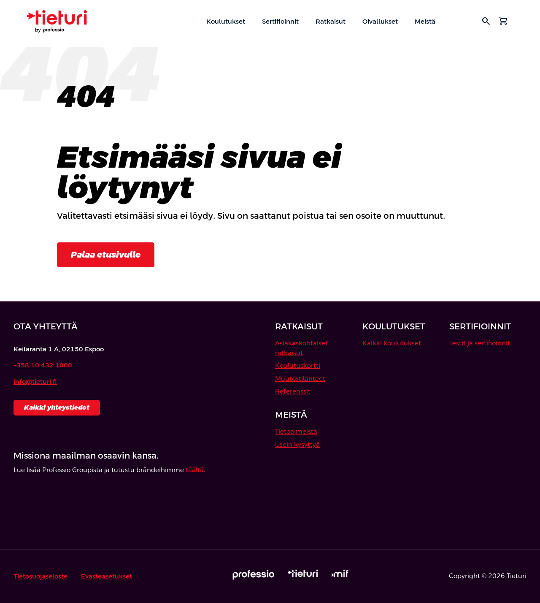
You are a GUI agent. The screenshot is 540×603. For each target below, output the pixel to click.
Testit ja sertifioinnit (479, 343)
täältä (195, 469)
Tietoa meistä (296, 431)
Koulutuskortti (297, 365)
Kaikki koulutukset (391, 343)
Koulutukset (225, 21)
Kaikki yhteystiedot (56, 407)
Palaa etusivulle (105, 255)
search (486, 21)
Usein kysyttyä (297, 444)
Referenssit (292, 391)
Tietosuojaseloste (41, 576)
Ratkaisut (331, 21)
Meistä (425, 21)
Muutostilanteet (300, 378)
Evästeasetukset (106, 576)
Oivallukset (380, 21)
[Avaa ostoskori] (503, 21)
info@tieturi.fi (35, 381)
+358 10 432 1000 (43, 365)
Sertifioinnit (280, 21)
